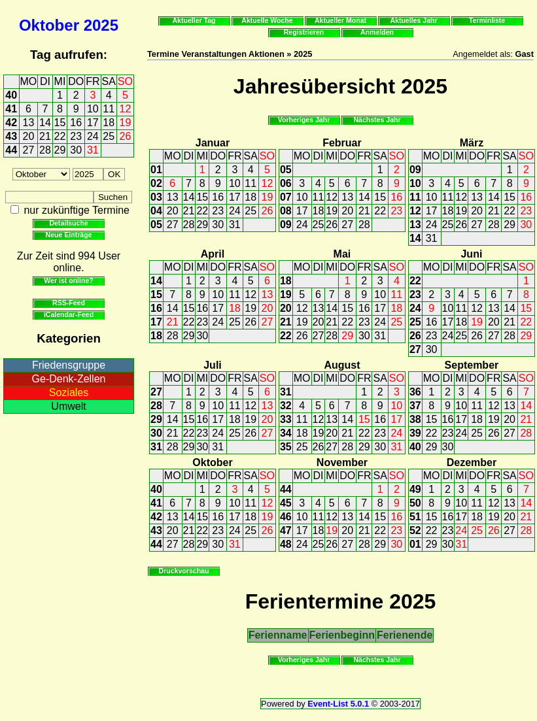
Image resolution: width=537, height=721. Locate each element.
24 (93, 136)
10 (93, 108)
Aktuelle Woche (266, 20)
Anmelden (377, 32)
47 (286, 530)
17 (93, 122)
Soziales (68, 392)
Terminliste (487, 20)
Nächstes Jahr (376, 120)
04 (156, 210)
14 (45, 122)
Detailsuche (68, 223)
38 (415, 419)
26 (125, 136)
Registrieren (304, 32)
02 (156, 183)
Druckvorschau (184, 571)
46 (286, 516)
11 (108, 108)
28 (45, 150)
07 (286, 197)
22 (60, 136)
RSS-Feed (68, 303)
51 (415, 516)
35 (286, 446)
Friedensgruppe (68, 365)
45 (286, 503)
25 (108, 136)
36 (415, 391)
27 (29, 150)
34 (286, 433)
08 (286, 210)
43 (11, 136)
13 (29, 122)
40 (11, 95)
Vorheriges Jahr (304, 120)
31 (93, 150)
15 (60, 122)
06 (286, 183)
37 (415, 405)
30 (76, 150)
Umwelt (68, 406)
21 (45, 136)
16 (76, 122)
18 (108, 122)
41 (11, 108)
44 (11, 150)
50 (415, 503)
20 (29, 136)
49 (415, 489)
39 (415, 433)
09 (286, 224)
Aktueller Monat (340, 20)
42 (11, 122)
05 (156, 224)
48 (286, 544)
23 (76, 136)
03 (156, 197)
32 (286, 405)
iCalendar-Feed (69, 314)
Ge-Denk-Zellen (69, 378)
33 (286, 419)
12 (125, 108)
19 (125, 122)
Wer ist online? (68, 280)
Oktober (49, 25)
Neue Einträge (69, 235)
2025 (101, 25)
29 (60, 150)
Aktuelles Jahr (413, 20)
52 (415, 530)
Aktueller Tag (193, 20)
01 (156, 169)
